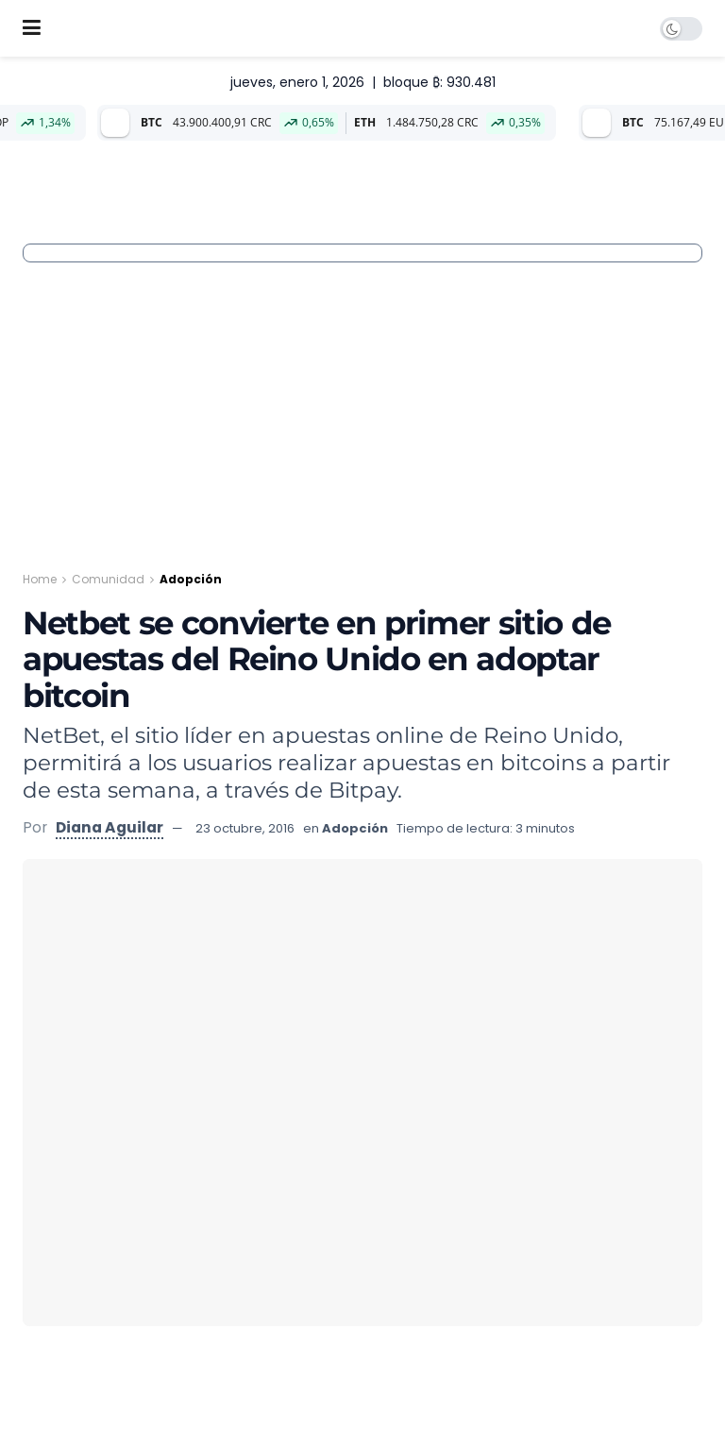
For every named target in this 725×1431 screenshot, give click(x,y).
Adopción (191, 579)
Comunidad (108, 579)
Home (40, 579)
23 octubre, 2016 (245, 828)
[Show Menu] (32, 28)
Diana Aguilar (109, 827)
